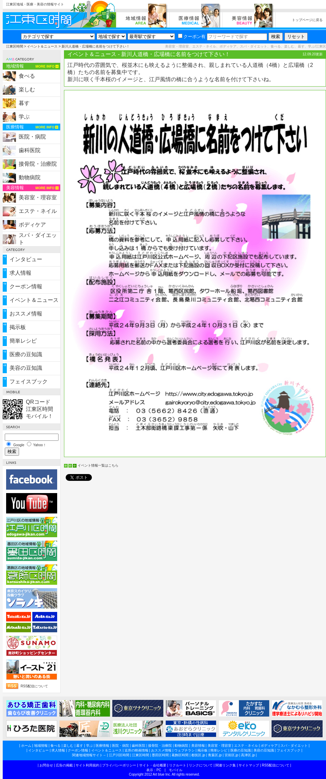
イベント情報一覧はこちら (98, 465)
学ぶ (24, 117)
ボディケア (32, 225)
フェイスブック (29, 381)
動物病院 (29, 177)
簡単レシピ (23, 341)
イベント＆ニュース (42, 46)
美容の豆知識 (26, 368)
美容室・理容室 (38, 197)
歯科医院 (29, 150)
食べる (27, 76)
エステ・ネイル (38, 211)
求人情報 (20, 273)
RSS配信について (34, 686)
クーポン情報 (26, 286)
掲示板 (18, 327)
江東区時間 (14, 46)
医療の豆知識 (26, 354)
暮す (24, 103)
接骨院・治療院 (38, 164)
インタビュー (26, 259)
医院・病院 (32, 137)
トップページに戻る (307, 20)
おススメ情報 (26, 313)
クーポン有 (192, 36)
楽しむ (27, 89)
